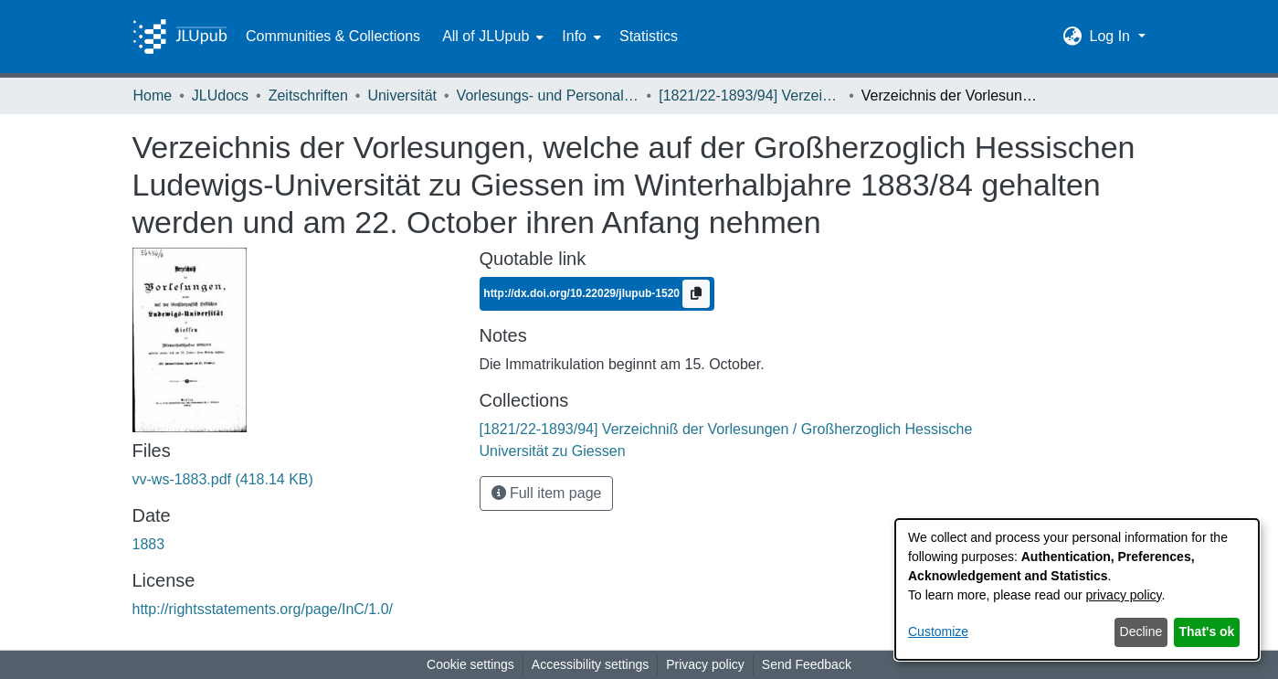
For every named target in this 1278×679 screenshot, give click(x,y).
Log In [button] (1111, 36)
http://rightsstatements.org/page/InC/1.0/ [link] (263, 609)
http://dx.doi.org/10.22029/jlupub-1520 (582, 293)
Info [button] (574, 36)
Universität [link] (402, 95)
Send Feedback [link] (806, 664)
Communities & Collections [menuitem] (333, 36)
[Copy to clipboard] (696, 294)
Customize (938, 631)
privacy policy (1124, 595)
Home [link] (153, 95)
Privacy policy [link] (705, 664)
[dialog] (1077, 589)
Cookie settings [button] (470, 664)
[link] (222, 479)
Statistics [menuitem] (648, 36)
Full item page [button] (546, 493)
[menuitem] (491, 36)
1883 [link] (148, 544)
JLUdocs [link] (220, 95)
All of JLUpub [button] (485, 36)
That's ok (1207, 631)
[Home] (179, 36)
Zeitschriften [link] (308, 95)
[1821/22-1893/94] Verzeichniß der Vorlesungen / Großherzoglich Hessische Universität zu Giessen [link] (750, 95)
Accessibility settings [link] (590, 664)
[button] (1072, 36)
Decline (1141, 631)
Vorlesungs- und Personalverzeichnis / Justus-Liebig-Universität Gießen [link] (548, 95)
